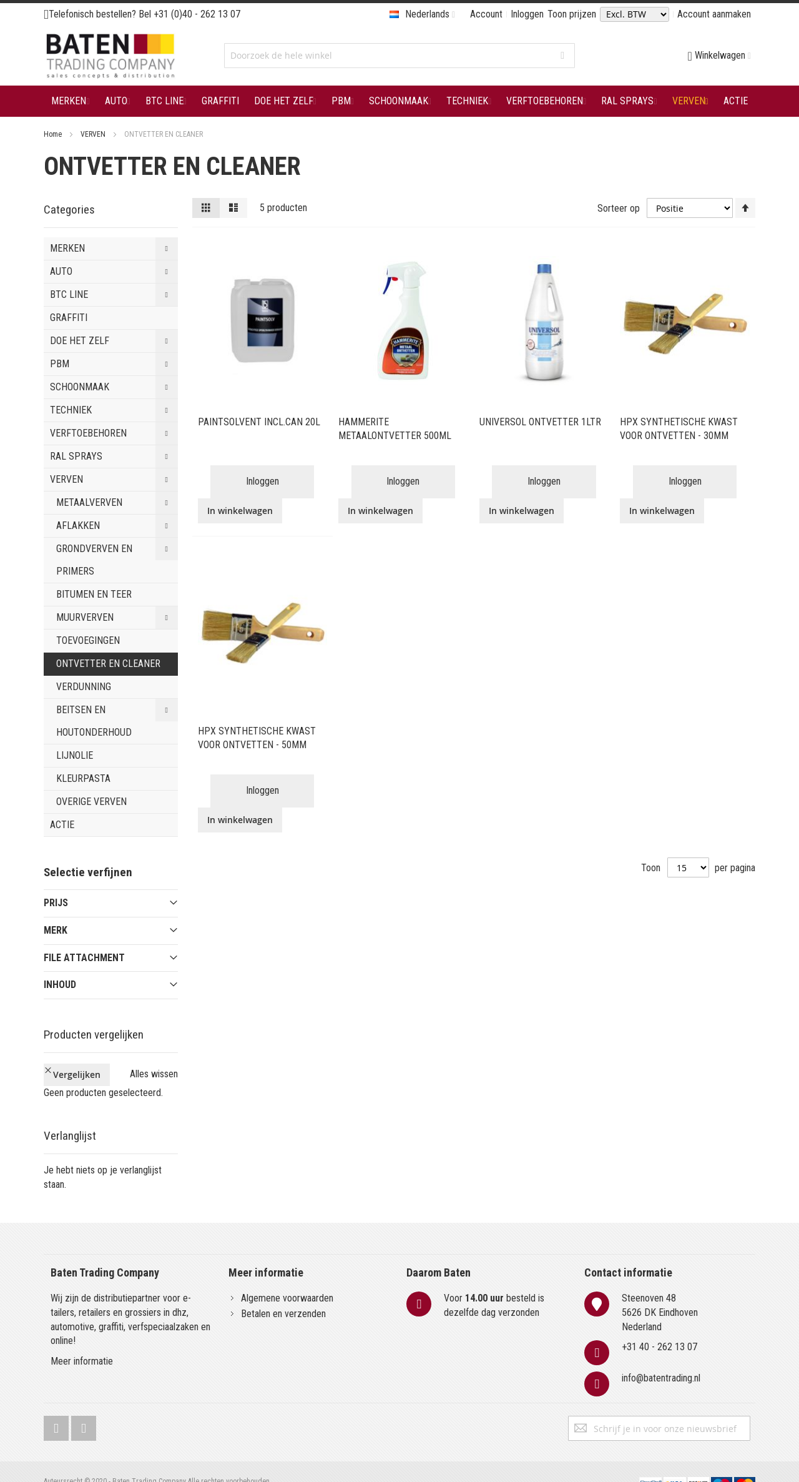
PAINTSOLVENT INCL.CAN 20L (259, 422)
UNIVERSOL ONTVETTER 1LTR (540, 422)
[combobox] (399, 55)
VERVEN (94, 134)
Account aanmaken (714, 14)
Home (54, 134)
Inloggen (527, 14)
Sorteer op (618, 208)
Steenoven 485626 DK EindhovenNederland (660, 1291)
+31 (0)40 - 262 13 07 (197, 14)
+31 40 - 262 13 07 (659, 1326)
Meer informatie (82, 1340)
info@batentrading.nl (661, 1357)
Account (486, 14)
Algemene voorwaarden (287, 1277)
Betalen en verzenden (283, 1292)
